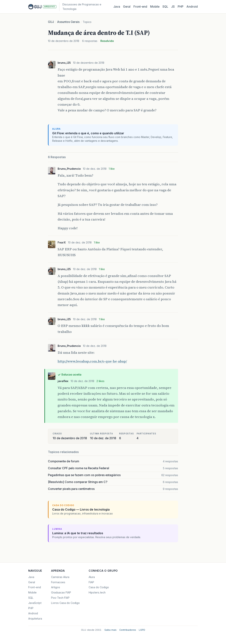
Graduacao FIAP (61, 592)
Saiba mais (110, 629)
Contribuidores (127, 629)
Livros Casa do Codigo (65, 602)
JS (173, 6)
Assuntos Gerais (68, 22)
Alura (92, 577)
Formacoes (58, 582)
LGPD (142, 629)
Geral (126, 6)
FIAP (91, 582)
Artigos (55, 587)
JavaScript (34, 602)
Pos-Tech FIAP (60, 597)
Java (116, 6)
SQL (165, 6)
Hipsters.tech (97, 592)
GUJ (51, 22)
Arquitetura (35, 618)
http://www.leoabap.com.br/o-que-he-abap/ (92, 361)
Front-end (34, 587)
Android (192, 6)
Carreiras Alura (60, 577)
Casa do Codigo (99, 587)
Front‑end (140, 6)
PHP (180, 6)
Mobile (154, 6)
